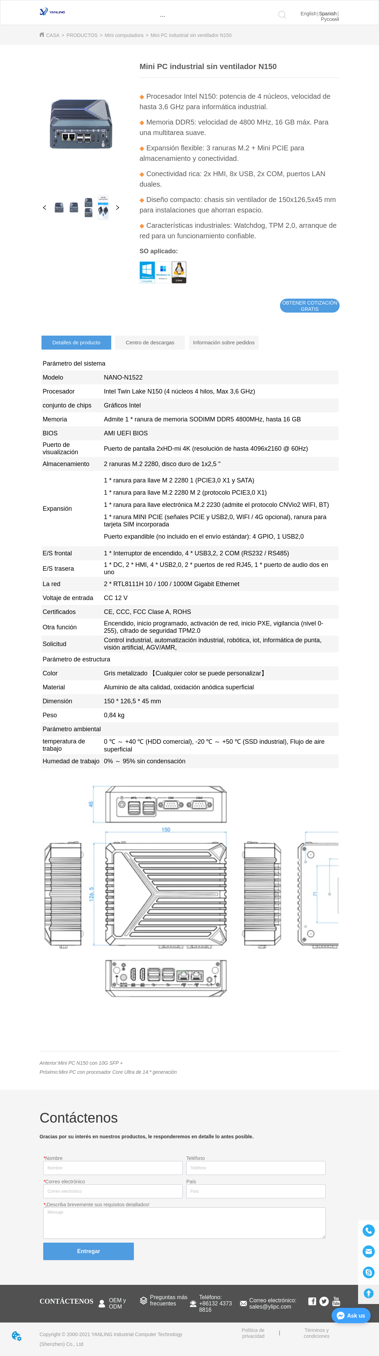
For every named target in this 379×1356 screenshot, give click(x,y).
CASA (52, 35)
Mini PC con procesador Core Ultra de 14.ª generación (118, 1072)
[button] (162, 16)
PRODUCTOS (82, 35)
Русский (330, 19)
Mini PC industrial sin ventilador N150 (191, 35)
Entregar (88, 1251)
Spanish (328, 13)
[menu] (162, 16)
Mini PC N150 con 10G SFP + (90, 1063)
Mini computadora (124, 35)
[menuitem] (162, 16)
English (309, 13)
